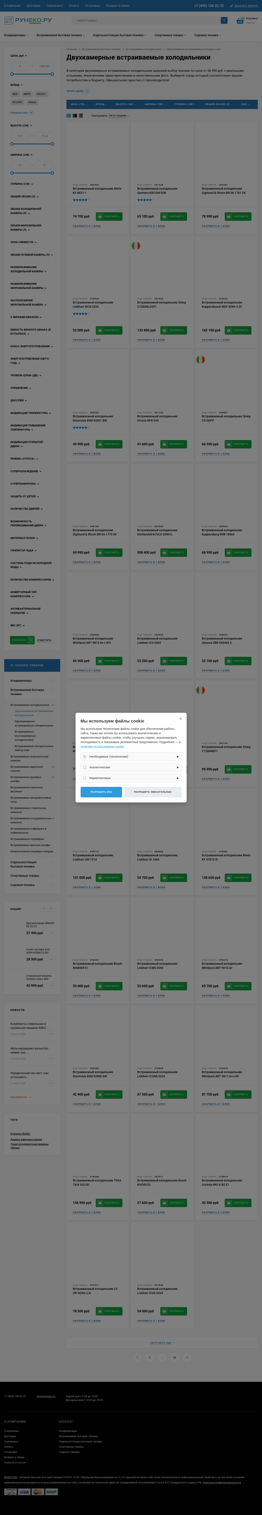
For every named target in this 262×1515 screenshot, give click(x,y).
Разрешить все (101, 792)
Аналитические (99, 767)
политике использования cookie (102, 746)
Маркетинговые (100, 778)
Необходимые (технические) (108, 756)
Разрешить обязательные (153, 792)
